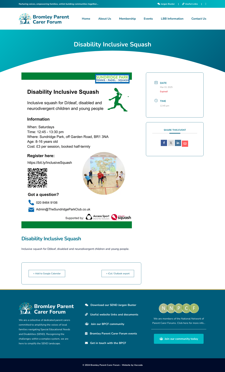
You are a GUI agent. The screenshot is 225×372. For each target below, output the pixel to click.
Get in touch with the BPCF (105, 343)
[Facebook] (205, 4)
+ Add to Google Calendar (47, 273)
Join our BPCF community (104, 324)
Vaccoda (138, 365)
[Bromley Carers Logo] (44, 18)
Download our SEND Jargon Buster (110, 305)
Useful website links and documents (111, 314)
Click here (182, 323)
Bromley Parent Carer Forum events (111, 333)
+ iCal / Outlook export (118, 273)
